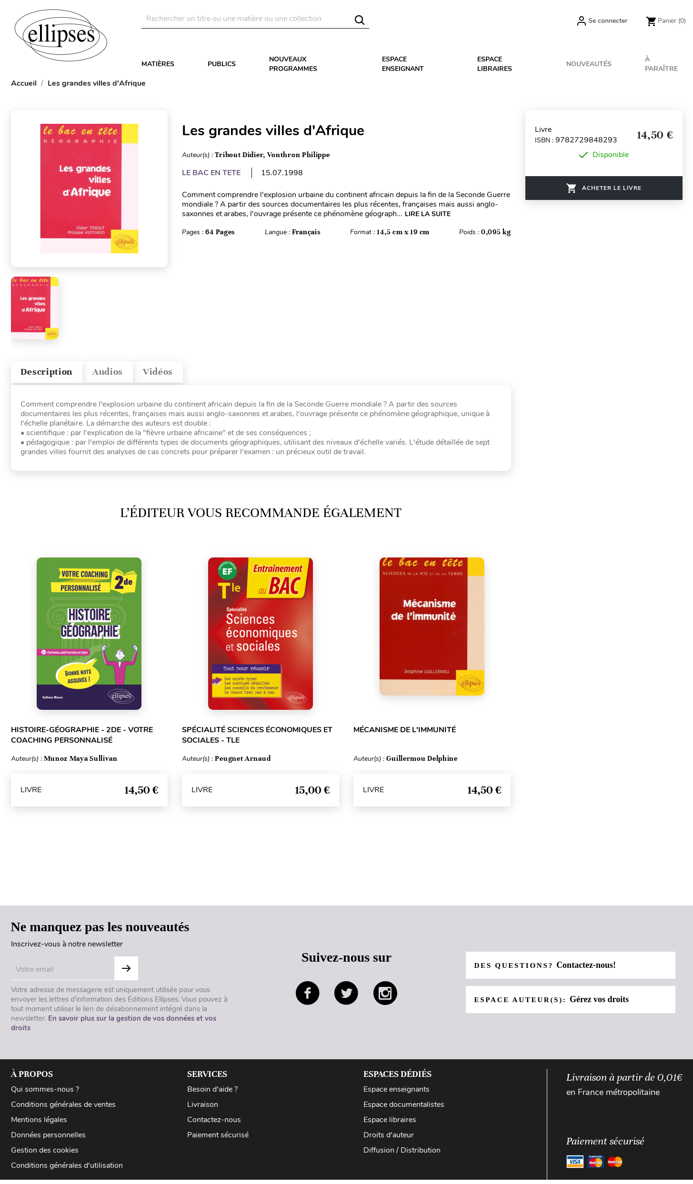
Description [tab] (53, 374)
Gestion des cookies (45, 1154)
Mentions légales (39, 1124)
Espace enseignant (403, 64)
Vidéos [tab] (183, 374)
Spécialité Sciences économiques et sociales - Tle (257, 739)
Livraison (202, 1109)
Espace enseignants (396, 1093)
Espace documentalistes (403, 1109)
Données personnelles (48, 1139)
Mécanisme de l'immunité (404, 734)
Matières (157, 64)
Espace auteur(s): (554, 1003)
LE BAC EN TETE (211, 173)
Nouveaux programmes (293, 64)
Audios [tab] (124, 374)
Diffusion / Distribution (402, 1154)
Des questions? (548, 969)
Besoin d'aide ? (212, 1093)
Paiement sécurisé (218, 1139)
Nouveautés (589, 64)
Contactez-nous (214, 1124)
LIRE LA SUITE (428, 214)
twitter (346, 998)
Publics (222, 64)
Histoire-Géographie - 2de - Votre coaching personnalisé (82, 739)
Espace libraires (494, 64)
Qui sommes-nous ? (45, 1093)
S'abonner (126, 973)
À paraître (661, 64)
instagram (385, 998)
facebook (308, 998)
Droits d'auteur (388, 1139)
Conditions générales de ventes (63, 1109)
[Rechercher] (255, 19)
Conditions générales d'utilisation (67, 1169)
